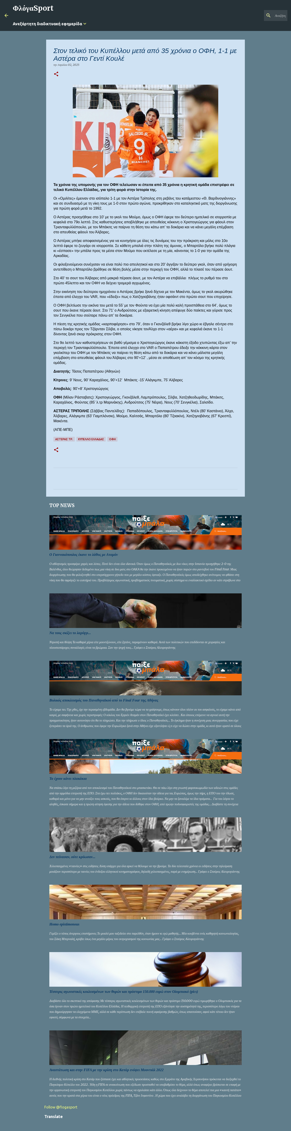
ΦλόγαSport (33, 8)
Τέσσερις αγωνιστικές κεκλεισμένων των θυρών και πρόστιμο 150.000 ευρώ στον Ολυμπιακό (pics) (123, 992)
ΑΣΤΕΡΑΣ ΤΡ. (64, 439)
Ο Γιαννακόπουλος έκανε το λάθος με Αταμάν (83, 555)
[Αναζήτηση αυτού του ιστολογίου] (263, 15)
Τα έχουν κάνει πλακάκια (68, 778)
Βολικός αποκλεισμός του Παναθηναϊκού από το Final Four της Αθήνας (103, 700)
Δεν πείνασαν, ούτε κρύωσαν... (72, 857)
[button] (56, 74)
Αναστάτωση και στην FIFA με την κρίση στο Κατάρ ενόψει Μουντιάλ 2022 (106, 1070)
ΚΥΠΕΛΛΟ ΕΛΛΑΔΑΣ (91, 439)
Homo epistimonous (64, 924)
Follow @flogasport (60, 1107)
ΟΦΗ (112, 439)
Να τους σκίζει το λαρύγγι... (70, 633)
